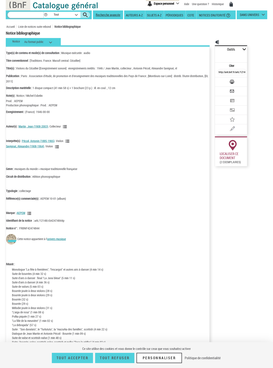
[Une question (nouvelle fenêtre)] (228, 114)
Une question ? (200, 4)
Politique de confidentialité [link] (203, 358)
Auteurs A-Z (134, 15)
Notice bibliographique (67, 27)
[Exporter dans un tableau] (223, 89)
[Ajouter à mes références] (222, 105)
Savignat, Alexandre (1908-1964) (25, 146)
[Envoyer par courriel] (220, 80)
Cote (190, 15)
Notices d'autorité (211, 15)
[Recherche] (26, 15)
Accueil (10, 27)
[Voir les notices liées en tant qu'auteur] (65, 126)
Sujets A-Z (154, 15)
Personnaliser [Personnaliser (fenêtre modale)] (159, 358)
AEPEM (21, 213)
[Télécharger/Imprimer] (221, 72)
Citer (213, 56)
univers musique (56, 239)
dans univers (249, 16)
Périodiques (174, 15)
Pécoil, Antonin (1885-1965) (38, 141)
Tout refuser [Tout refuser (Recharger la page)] (114, 358)
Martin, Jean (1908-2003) (33, 126)
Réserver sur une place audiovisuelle (218, 175)
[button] (46, 15)
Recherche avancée (108, 15)
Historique (218, 4)
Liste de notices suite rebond (34, 27)
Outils (210, 49)
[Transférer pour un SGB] (222, 97)
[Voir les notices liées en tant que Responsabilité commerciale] (29, 213)
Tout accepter (73, 358)
